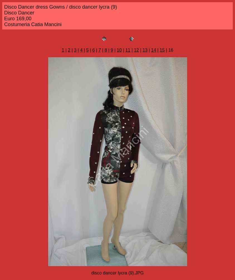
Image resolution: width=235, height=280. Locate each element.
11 (127, 50)
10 (119, 50)
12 (136, 50)
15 (162, 50)
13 (145, 50)
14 (153, 50)
